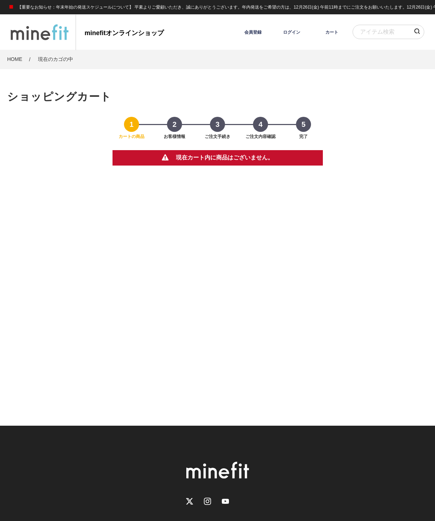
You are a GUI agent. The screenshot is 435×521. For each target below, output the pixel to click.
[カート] (324, 32)
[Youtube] (225, 502)
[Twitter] (189, 502)
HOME (14, 59)
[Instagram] (207, 502)
